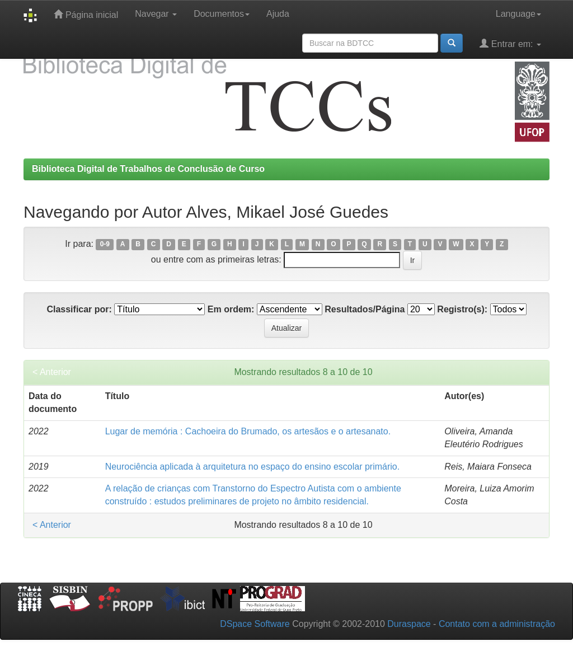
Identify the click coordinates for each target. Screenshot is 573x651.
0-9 (105, 245)
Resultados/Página (365, 309)
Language (518, 13)
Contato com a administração (497, 624)
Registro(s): (462, 309)
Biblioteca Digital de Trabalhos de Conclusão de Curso (148, 169)
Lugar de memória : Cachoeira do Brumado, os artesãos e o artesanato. (248, 431)
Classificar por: (78, 309)
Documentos (222, 13)
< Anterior (51, 372)
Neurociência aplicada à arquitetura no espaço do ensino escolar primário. (252, 466)
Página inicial (86, 14)
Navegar (156, 13)
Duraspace (408, 624)
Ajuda (277, 13)
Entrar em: (510, 43)
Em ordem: (231, 309)
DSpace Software (255, 624)
